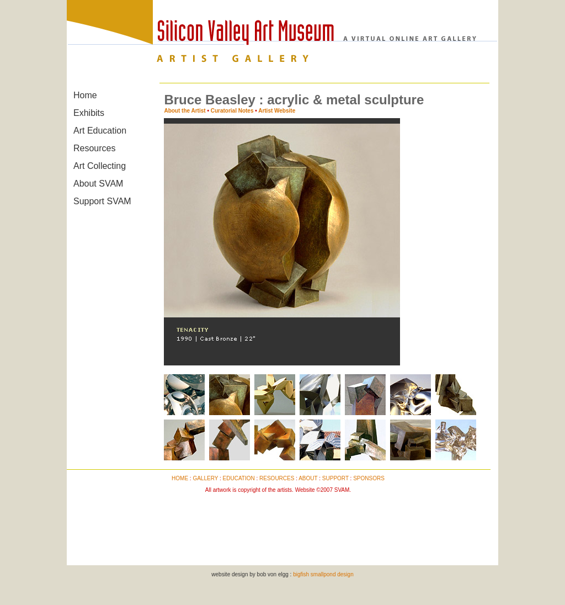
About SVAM (98, 183)
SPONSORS (369, 478)
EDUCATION (239, 478)
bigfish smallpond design (323, 574)
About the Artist (184, 111)
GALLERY (205, 478)
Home (85, 95)
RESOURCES (276, 478)
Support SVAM (102, 201)
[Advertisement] (278, 523)
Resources (94, 148)
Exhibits (88, 113)
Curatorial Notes (232, 111)
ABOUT (308, 478)
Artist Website (276, 111)
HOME (180, 478)
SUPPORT (335, 478)
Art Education (99, 130)
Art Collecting (99, 166)
